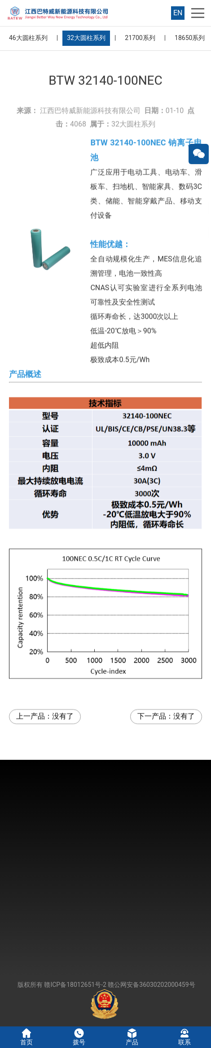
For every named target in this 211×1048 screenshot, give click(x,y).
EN (178, 13)
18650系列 (190, 37)
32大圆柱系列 (86, 37)
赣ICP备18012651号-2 (75, 984)
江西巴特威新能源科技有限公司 (90, 90)
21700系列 (140, 37)
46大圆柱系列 (28, 37)
